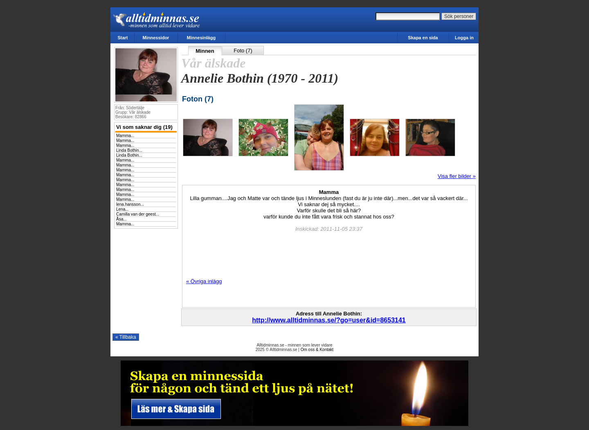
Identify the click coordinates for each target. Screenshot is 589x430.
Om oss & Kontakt (317, 349)
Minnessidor (156, 37)
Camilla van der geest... (137, 214)
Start (122, 37)
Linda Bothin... (129, 150)
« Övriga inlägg (204, 281)
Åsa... (121, 219)
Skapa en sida (423, 37)
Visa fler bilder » (457, 176)
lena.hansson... (130, 204)
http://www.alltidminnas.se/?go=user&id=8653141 (329, 320)
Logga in (464, 37)
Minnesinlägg (201, 37)
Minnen (205, 51)
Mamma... (125, 135)
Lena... (122, 209)
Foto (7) (243, 50)
